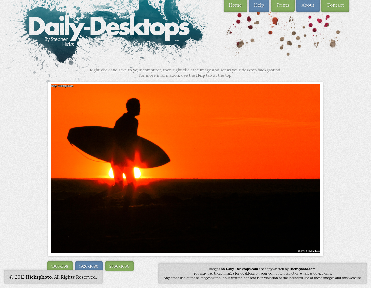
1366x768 (59, 266)
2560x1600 (119, 266)
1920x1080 (89, 266)
